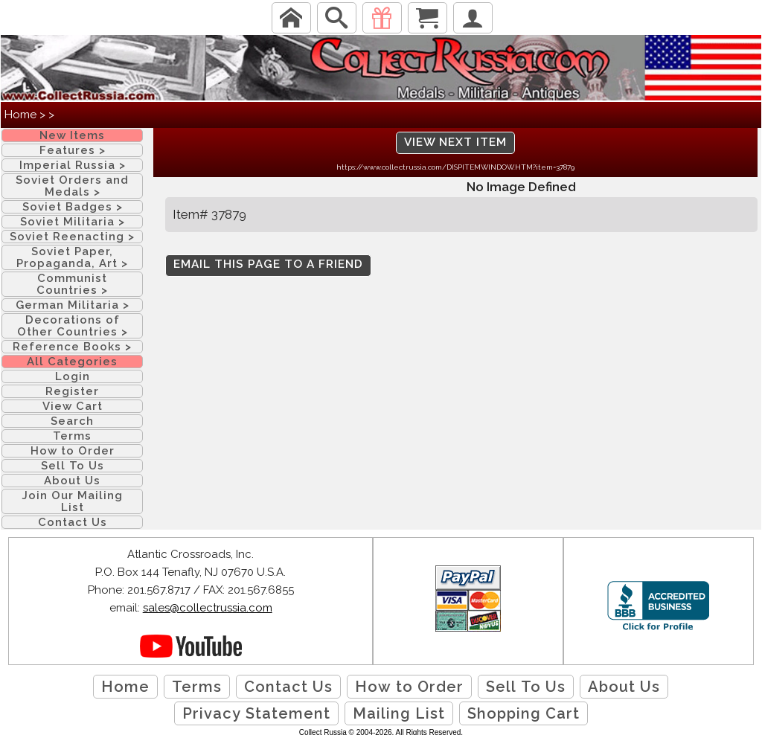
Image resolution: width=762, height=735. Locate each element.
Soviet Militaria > (72, 221)
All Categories (72, 361)
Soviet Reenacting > (72, 236)
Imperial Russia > (72, 165)
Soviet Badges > (72, 207)
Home (20, 114)
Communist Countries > (72, 284)
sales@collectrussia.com (207, 607)
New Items (72, 135)
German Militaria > (72, 305)
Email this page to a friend (268, 264)
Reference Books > (72, 346)
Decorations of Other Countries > (72, 325)
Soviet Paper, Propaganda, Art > (72, 257)
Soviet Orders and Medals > (72, 186)
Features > (72, 150)
